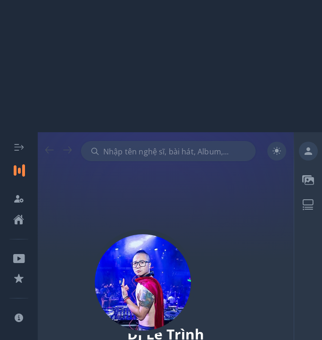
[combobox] (168, 151)
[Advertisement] (161, 66)
